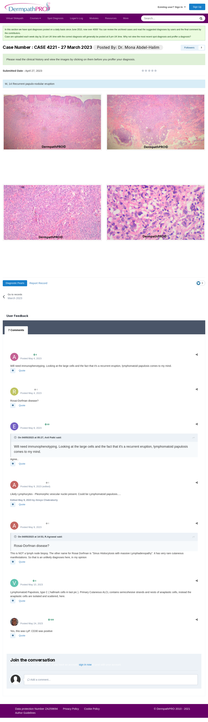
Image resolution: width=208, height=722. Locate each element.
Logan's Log (76, 19)
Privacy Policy (71, 709)
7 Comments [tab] (16, 331)
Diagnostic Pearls (15, 284)
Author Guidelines (25, 713)
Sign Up (197, 7)
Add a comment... (39, 680)
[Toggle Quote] (15, 438)
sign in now (85, 665)
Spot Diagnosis (55, 19)
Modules (93, 19)
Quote (22, 371)
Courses (35, 19)
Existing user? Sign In (172, 7)
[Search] (159, 19)
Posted (31, 359)
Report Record (38, 284)
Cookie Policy (92, 709)
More (126, 19)
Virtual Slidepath (14, 19)
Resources (111, 19)
